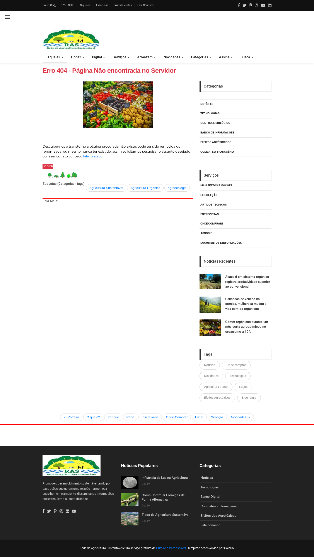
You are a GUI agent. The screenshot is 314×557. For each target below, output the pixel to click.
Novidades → (241, 417)
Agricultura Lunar (216, 386)
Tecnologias (210, 113)
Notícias (206, 104)
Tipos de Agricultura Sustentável (165, 515)
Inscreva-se (150, 417)
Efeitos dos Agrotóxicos (218, 516)
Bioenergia (249, 397)
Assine (224, 57)
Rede (130, 417)
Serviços (119, 57)
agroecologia (177, 188)
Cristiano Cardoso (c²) (171, 548)
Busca (245, 57)
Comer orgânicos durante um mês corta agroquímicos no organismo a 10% (246, 327)
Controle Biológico (215, 123)
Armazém (145, 57)
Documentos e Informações (221, 242)
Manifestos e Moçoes (216, 185)
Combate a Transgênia (217, 151)
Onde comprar (236, 365)
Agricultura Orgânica (145, 188)
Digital (97, 57)
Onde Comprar (177, 417)
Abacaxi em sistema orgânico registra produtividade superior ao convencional (247, 282)
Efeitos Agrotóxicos (217, 397)
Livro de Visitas (123, 5)
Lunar (199, 417)
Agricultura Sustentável (106, 188)
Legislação (208, 195)
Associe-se (102, 5)
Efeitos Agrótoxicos (215, 142)
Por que (113, 417)
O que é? (85, 5)
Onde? (76, 57)
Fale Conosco (145, 5)
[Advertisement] (118, 249)
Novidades (172, 57)
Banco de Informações (217, 132)
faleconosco (92, 156)
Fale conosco (210, 525)
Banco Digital (210, 497)
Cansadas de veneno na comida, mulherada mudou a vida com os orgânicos (245, 304)
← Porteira (71, 417)
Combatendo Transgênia (219, 506)
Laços (243, 386)
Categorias (199, 57)
